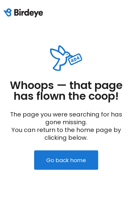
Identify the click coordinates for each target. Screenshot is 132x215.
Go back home (66, 160)
